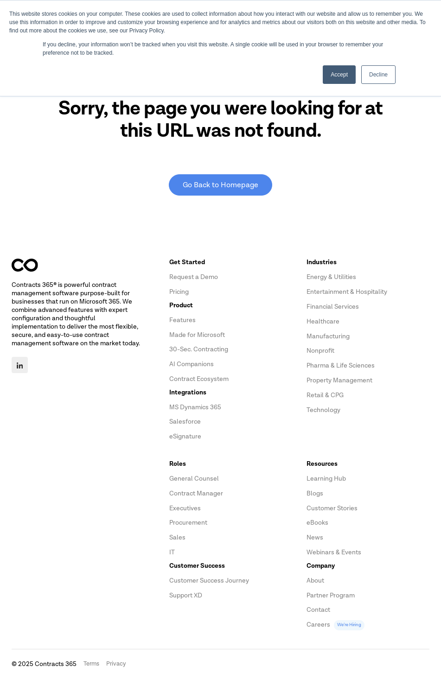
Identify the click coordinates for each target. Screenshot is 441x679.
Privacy (116, 663)
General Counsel (194, 478)
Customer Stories (332, 508)
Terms (91, 663)
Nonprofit (320, 351)
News (315, 537)
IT (172, 552)
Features (182, 320)
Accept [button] (339, 74)
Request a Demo (193, 277)
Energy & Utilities (331, 277)
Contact (318, 610)
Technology (323, 410)
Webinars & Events (334, 552)
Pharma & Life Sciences (341, 365)
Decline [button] (378, 74)
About (315, 580)
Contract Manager (196, 493)
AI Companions (191, 364)
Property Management (339, 380)
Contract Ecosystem (199, 379)
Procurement (188, 523)
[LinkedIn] (20, 365)
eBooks (317, 523)
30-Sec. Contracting (198, 349)
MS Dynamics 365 (195, 407)
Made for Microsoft (197, 335)
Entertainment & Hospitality (347, 292)
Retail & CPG (325, 395)
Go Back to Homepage (220, 185)
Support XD (185, 595)
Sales (177, 537)
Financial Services (333, 307)
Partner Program (331, 595)
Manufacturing (328, 336)
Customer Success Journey (209, 580)
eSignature (185, 436)
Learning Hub (326, 478)
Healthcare (323, 321)
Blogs (315, 493)
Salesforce (185, 421)
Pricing (179, 292)
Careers (335, 624)
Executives (185, 508)
